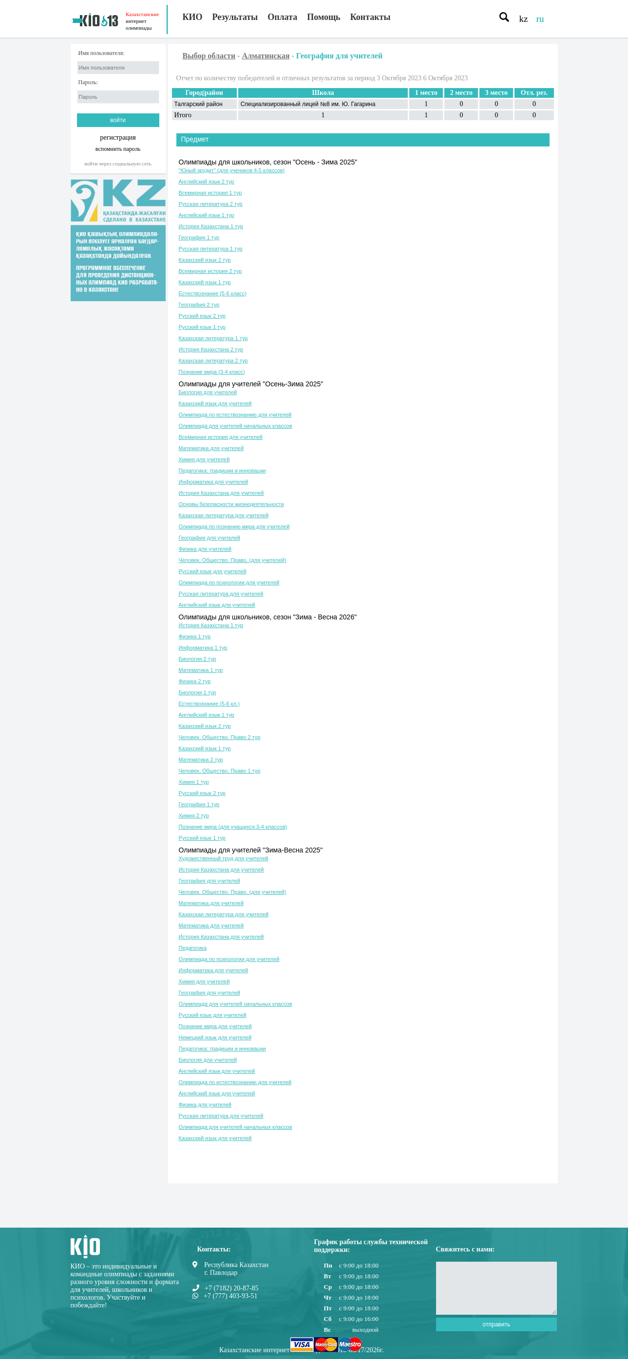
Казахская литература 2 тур (213, 360)
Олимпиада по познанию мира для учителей (234, 526)
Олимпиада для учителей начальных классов (235, 426)
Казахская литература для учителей (224, 515)
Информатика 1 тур (203, 648)
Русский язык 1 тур (202, 327)
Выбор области (209, 56)
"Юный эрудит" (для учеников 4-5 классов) (232, 170)
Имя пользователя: (101, 53)
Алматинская (265, 56)
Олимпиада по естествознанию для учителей (235, 414)
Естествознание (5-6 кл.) (209, 704)
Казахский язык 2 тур (205, 260)
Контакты (370, 17)
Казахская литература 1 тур (213, 338)
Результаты (235, 17)
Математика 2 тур (201, 759)
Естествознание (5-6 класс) (213, 293)
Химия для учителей (204, 459)
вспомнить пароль (117, 148)
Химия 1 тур (194, 782)
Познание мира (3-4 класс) (212, 372)
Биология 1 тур (197, 692)
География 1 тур (199, 237)
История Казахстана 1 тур (211, 226)
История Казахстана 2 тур (211, 349)
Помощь (323, 17)
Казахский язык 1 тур (205, 282)
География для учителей (209, 538)
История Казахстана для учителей (221, 493)
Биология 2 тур (197, 659)
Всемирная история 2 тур (210, 271)
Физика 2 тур (195, 681)
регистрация (118, 137)
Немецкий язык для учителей (215, 1037)
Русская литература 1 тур (211, 249)
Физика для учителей (205, 549)
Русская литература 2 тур (211, 204)
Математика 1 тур (201, 670)
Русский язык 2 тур (202, 316)
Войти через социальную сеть (118, 163)
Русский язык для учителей (213, 571)
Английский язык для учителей (217, 605)
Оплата (282, 17)
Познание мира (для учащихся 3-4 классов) (233, 827)
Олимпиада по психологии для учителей (229, 582)
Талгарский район (198, 104)
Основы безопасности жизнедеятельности (231, 504)
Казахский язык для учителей (215, 403)
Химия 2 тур (194, 815)
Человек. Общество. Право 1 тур (220, 771)
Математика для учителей (211, 448)
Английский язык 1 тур (206, 215)
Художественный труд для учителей (223, 858)
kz (523, 19)
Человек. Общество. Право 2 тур (220, 737)
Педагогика (193, 948)
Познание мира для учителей (215, 1026)
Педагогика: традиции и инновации (222, 470)
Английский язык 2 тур (206, 181)
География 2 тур (199, 305)
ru (540, 19)
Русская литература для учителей (221, 594)
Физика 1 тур (195, 636)
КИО (193, 17)
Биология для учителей (208, 392)
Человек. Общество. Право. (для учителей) (232, 560)
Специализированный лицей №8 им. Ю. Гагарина (308, 104)
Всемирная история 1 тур (210, 193)
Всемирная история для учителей (221, 437)
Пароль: (88, 82)
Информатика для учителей (213, 482)
